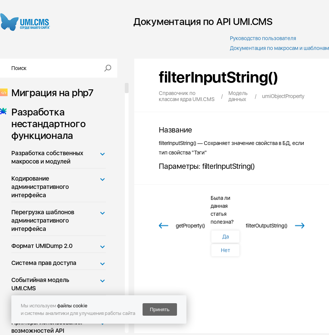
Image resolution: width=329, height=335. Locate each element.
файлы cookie (72, 306)
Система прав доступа (43, 262)
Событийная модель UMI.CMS (40, 284)
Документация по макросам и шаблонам (279, 48)
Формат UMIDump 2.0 (42, 245)
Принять (159, 309)
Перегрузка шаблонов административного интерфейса (42, 220)
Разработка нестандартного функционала (46, 123)
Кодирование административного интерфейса (40, 187)
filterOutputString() (266, 226)
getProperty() (190, 226)
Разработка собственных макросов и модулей (47, 157)
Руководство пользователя (263, 38)
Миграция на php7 (50, 92)
